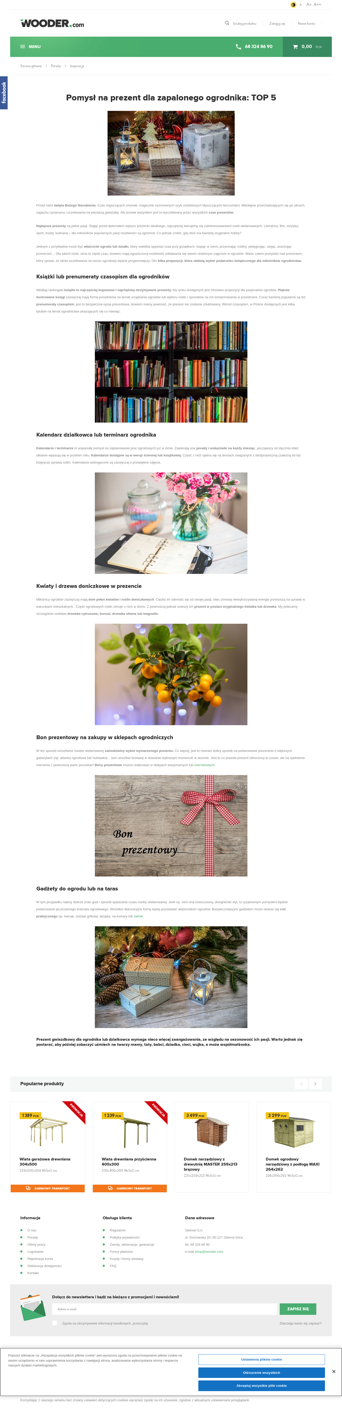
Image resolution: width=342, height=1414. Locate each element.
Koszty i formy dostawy (127, 1259)
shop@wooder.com (209, 1252)
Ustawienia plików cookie (261, 1362)
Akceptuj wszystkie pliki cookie (261, 1388)
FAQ (113, 1266)
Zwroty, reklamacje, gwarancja (132, 1244)
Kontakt (33, 1273)
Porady (32, 1237)
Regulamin (118, 1230)
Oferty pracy (36, 1244)
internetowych (204, 765)
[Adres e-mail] (164, 1309)
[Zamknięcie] (333, 1373)
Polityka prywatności (125, 1237)
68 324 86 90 (200, 1244)
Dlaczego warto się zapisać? (301, 1323)
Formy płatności (121, 1252)
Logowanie (35, 1252)
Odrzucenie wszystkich (261, 1375)
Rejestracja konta (40, 1259)
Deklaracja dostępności (44, 1266)
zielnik (138, 916)
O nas (31, 1230)
